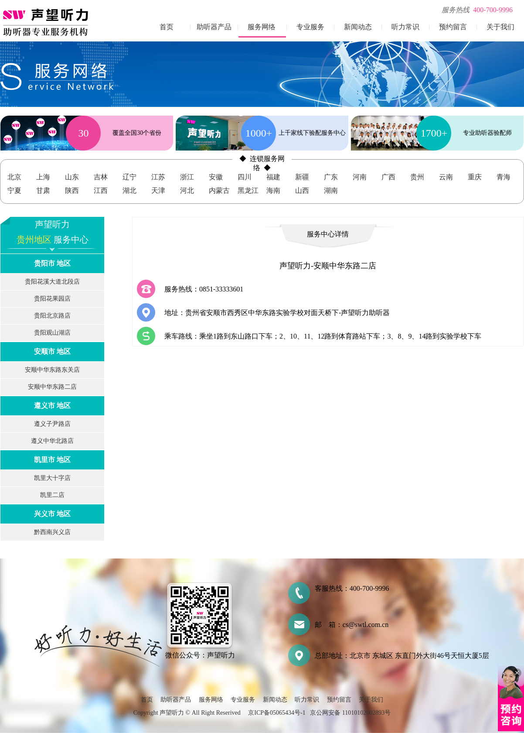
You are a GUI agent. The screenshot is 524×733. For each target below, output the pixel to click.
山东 (72, 177)
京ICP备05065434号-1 (276, 712)
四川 (245, 177)
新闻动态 (358, 27)
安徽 (216, 177)
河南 (360, 177)
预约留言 (453, 27)
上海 (43, 177)
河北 (187, 190)
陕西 (72, 190)
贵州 (417, 177)
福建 (273, 177)
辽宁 (129, 177)
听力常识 (405, 27)
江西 (101, 190)
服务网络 (262, 27)
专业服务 (310, 27)
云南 (446, 177)
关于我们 (500, 27)
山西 (302, 190)
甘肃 (43, 190)
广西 (388, 177)
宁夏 (14, 190)
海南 (273, 190)
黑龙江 (248, 190)
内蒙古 (219, 190)
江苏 (158, 177)
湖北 (129, 190)
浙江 (187, 177)
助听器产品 (214, 27)
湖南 (331, 190)
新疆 (302, 177)
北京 (14, 177)
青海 (503, 177)
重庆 (475, 177)
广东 (331, 177)
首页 (167, 27)
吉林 (101, 177)
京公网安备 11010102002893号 (350, 712)
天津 (158, 190)
